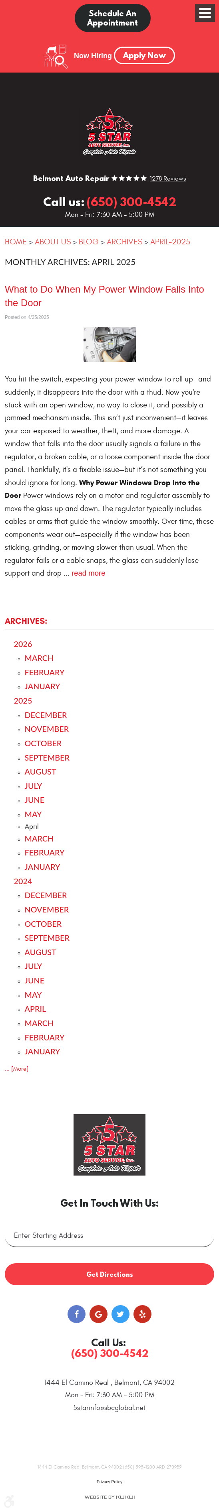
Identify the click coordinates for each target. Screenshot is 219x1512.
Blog (89, 241)
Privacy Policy (109, 1471)
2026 (23, 644)
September (47, 757)
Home (16, 241)
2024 (23, 881)
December (46, 715)
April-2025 (170, 241)
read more (89, 573)
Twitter (120, 1304)
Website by (109, 1487)
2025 (23, 700)
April (35, 1008)
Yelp (142, 1304)
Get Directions (109, 1263)
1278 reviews (168, 179)
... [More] (16, 1069)
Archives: (26, 621)
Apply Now (144, 55)
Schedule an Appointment (112, 18)
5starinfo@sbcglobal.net (109, 1397)
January (42, 686)
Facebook (77, 1304)
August (40, 771)
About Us (53, 241)
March (39, 658)
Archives (124, 241)
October (43, 743)
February (45, 672)
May (33, 814)
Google (99, 1304)
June (35, 799)
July (33, 785)
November (47, 728)
